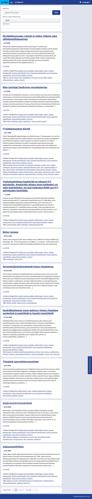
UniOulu (30, 75)
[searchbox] (3, 27)
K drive (37, 352)
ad (7, 78)
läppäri (5, 172)
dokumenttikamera (29, 167)
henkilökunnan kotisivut (27, 352)
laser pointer (38, 172)
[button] (90, 365)
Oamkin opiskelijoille (19, 73)
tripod (45, 174)
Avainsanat (6, 24)
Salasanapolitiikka (13, 446)
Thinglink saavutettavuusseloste (21, 361)
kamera (12, 170)
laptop (21, 172)
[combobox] (31, 27)
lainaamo (48, 170)
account (31, 437)
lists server (34, 78)
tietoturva (26, 483)
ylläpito (22, 80)
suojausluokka (11, 225)
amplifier (9, 165)
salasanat (16, 437)
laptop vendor (28, 172)
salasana (9, 437)
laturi (53, 172)
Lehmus (11, 354)
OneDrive (15, 121)
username (29, 439)
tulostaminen (23, 437)
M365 (45, 78)
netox (16, 259)
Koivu (47, 352)
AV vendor (21, 165)
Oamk (46, 71)
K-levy (43, 352)
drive (38, 167)
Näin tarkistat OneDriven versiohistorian (25, 87)
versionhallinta (32, 303)
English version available (26, 71)
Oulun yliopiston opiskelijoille (42, 347)
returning (39, 174)
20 (30, 490)
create (11, 78)
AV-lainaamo (29, 165)
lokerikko (6, 174)
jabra (8, 170)
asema (15, 165)
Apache (9, 352)
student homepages (37, 354)
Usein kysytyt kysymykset (17, 403)
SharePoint (27, 121)
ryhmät (49, 78)
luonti (41, 78)
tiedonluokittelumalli (36, 225)
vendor (56, 174)
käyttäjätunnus (8, 439)
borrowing (37, 165)
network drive (17, 439)
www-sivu (56, 354)
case (48, 165)
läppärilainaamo (13, 172)
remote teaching (30, 174)
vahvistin (51, 174)
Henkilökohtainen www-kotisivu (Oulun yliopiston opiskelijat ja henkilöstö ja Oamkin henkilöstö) (30, 312)
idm (20, 78)
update (16, 80)
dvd (42, 167)
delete (9, 121)
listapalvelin (26, 78)
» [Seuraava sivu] (34, 490)
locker (58, 172)
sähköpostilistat (8, 80)
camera (43, 165)
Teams (33, 121)
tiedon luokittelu (22, 225)
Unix (51, 354)
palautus (21, 174)
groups (16, 78)
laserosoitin (47, 172)
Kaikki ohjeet (39, 71)
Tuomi (47, 354)
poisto (20, 121)
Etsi (56, 12)
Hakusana (6, 8)
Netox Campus (10, 232)
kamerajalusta (20, 170)
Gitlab (14, 303)
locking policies (48, 481)
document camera (17, 167)
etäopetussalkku (49, 167)
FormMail (15, 352)
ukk (24, 439)
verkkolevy (37, 439)
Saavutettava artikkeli (19, 75)
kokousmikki (40, 170)
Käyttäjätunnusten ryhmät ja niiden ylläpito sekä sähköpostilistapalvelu (30, 37)
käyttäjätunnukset (44, 437)
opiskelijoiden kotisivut (22, 354)
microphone (13, 174)
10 (27, 490)
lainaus (54, 170)
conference (6, 167)
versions (39, 121)
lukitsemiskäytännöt (9, 483)
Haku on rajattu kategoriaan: (12, 17)
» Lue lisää (6, 66)
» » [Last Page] (37, 490)
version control (21, 303)
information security (25, 481)
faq (36, 437)
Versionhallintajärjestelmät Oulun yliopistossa (28, 266)
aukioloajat (10, 259)
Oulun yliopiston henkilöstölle (36, 73)
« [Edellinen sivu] (11, 490)
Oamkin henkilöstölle (39, 391)
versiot (44, 121)
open (20, 259)
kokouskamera (30, 170)
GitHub (9, 303)
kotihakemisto (54, 352)
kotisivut (6, 354)
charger (52, 165)
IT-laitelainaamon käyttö (16, 128)
